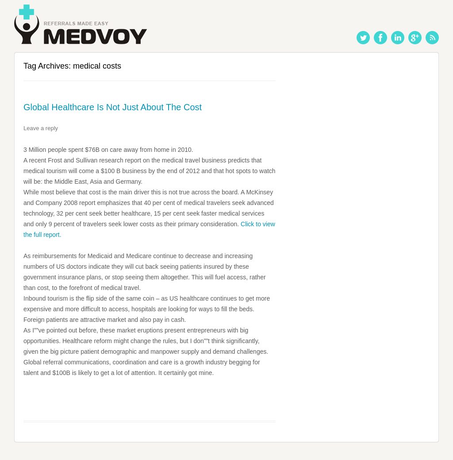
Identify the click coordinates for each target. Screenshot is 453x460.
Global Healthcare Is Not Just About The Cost (112, 107)
